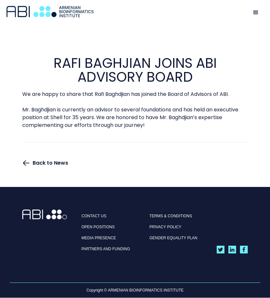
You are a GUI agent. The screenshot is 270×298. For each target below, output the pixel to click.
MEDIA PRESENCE (98, 238)
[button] (256, 12)
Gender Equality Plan (174, 238)
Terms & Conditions (171, 216)
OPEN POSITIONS (98, 227)
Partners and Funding (105, 249)
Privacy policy (166, 227)
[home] (50, 11)
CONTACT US (93, 216)
